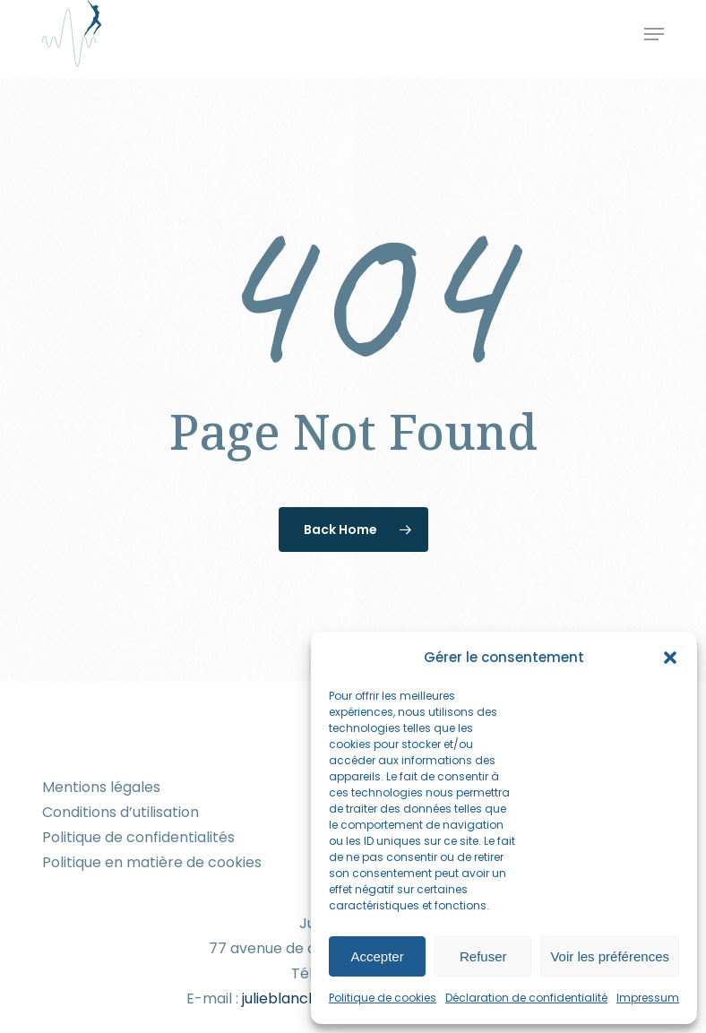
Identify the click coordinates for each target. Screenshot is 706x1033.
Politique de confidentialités (138, 837)
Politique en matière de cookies (152, 862)
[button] (670, 658)
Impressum (647, 997)
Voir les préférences (609, 956)
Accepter (377, 956)
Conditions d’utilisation (120, 812)
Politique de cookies (382, 997)
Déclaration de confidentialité (526, 997)
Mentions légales (101, 787)
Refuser (483, 956)
